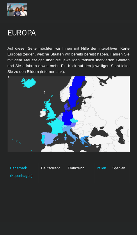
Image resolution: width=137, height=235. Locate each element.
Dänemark (18, 168)
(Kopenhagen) (21, 176)
